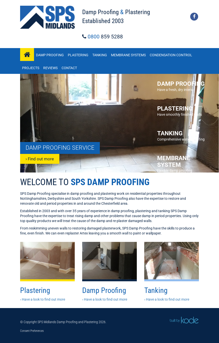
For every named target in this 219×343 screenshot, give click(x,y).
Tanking (99, 55)
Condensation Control (171, 55)
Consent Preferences (32, 331)
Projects (30, 68)
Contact (69, 68)
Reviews (50, 68)
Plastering (78, 55)
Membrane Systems (128, 55)
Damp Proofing (50, 55)
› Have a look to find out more (42, 299)
